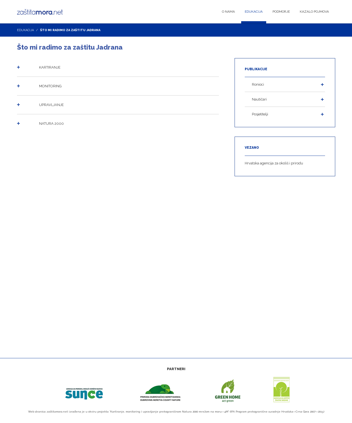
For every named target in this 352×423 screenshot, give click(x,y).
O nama (228, 11)
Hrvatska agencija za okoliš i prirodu (274, 163)
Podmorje (281, 11)
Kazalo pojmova (314, 11)
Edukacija (254, 11)
